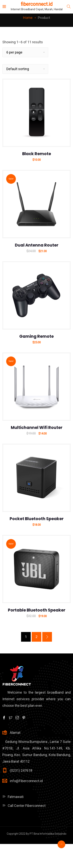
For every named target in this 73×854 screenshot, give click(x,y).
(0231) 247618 (21, 770)
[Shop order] (25, 69)
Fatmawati (16, 797)
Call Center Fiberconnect (27, 806)
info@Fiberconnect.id (26, 781)
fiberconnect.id (36, 4)
